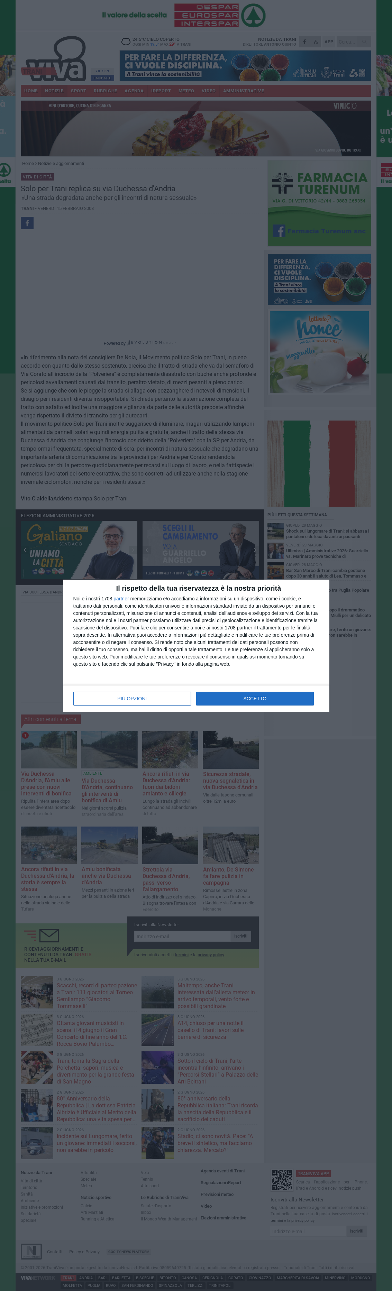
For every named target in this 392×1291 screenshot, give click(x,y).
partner (121, 598)
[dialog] (196, 646)
